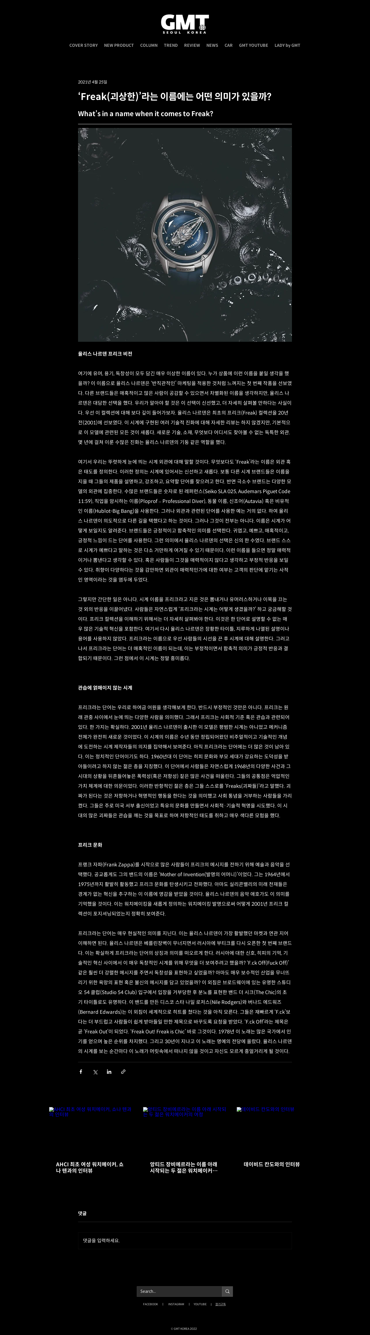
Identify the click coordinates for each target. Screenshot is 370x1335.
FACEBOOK (150, 1304)
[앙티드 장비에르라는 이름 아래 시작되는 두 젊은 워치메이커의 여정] (185, 1130)
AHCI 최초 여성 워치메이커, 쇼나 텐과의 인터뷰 (90, 1167)
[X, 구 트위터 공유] (95, 1071)
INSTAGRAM (176, 1304)
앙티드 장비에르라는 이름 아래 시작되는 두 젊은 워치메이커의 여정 (183, 1167)
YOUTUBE (200, 1304)
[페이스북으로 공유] (81, 1071)
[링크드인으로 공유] (109, 1071)
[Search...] (175, 1291)
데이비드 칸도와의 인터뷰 (272, 1164)
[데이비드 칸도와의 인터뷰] (279, 1130)
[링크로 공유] (123, 1071)
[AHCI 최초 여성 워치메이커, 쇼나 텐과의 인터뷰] (91, 1130)
